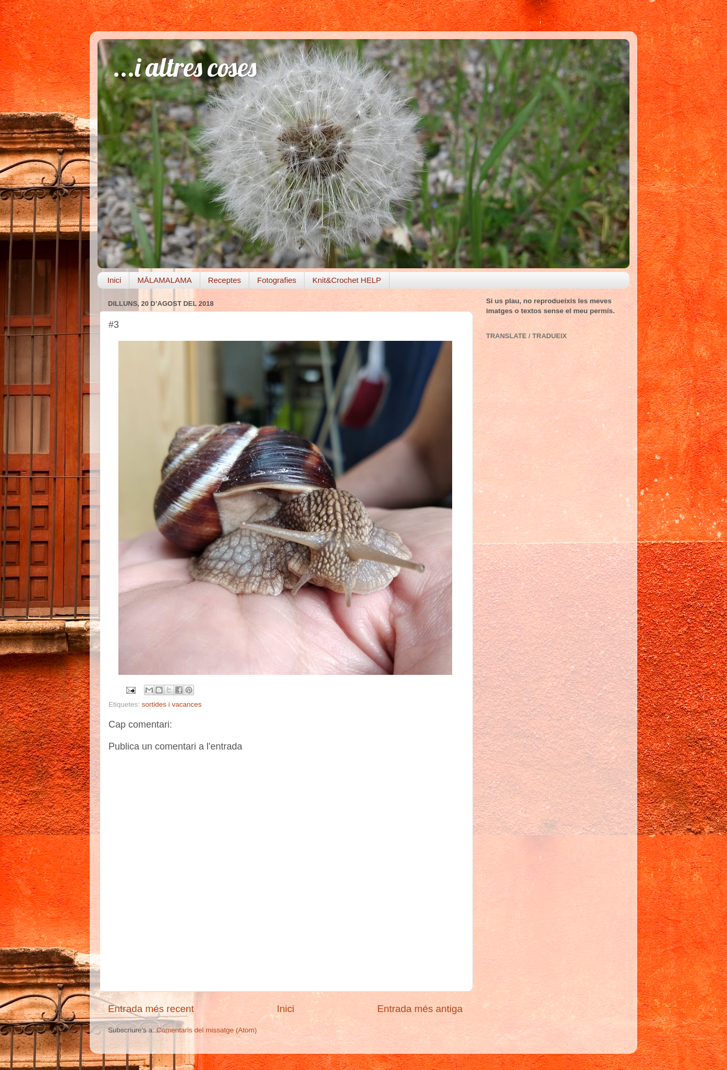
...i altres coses (185, 67)
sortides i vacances (172, 704)
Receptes (224, 280)
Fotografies (276, 280)
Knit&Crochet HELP (346, 280)
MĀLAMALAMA (164, 280)
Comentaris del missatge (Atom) (206, 1030)
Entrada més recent (151, 1008)
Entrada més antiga (420, 1008)
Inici (114, 280)
